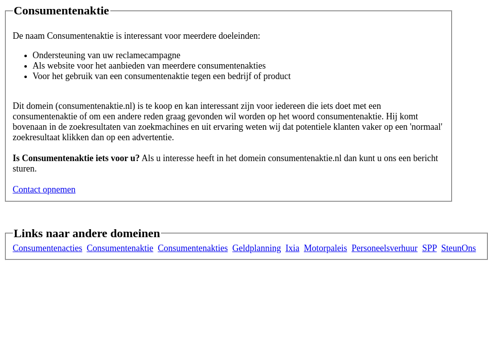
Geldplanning (256, 248)
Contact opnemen (44, 189)
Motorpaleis (325, 248)
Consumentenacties (47, 248)
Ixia (292, 248)
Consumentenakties (193, 248)
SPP (429, 248)
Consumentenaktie (119, 248)
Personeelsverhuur (384, 248)
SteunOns (458, 248)
